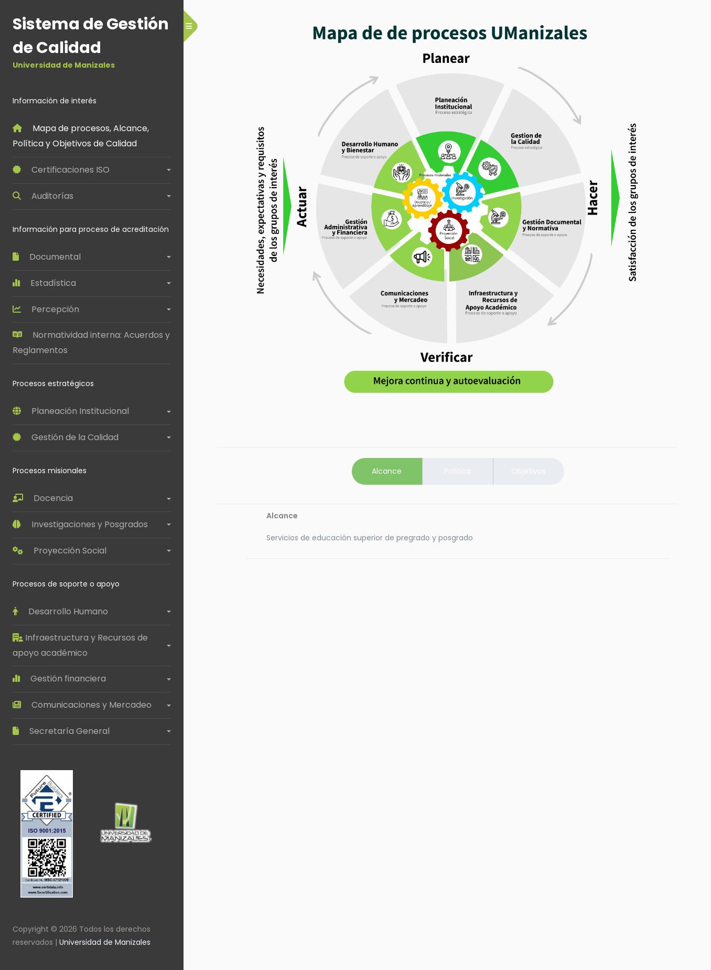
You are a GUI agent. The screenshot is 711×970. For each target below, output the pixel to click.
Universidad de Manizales (104, 942)
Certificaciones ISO (61, 170)
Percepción (46, 309)
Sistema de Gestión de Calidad (92, 42)
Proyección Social (59, 551)
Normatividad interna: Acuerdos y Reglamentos (92, 342)
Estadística (44, 283)
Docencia (43, 498)
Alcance (387, 471)
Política (457, 471)
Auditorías (43, 196)
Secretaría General (61, 731)
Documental (47, 257)
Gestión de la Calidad (65, 437)
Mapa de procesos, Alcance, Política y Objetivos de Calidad (82, 136)
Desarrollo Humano (60, 611)
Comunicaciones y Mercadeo (82, 705)
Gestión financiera (59, 679)
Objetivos (528, 471)
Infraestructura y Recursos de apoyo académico (81, 645)
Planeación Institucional (71, 411)
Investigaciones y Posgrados (80, 524)
